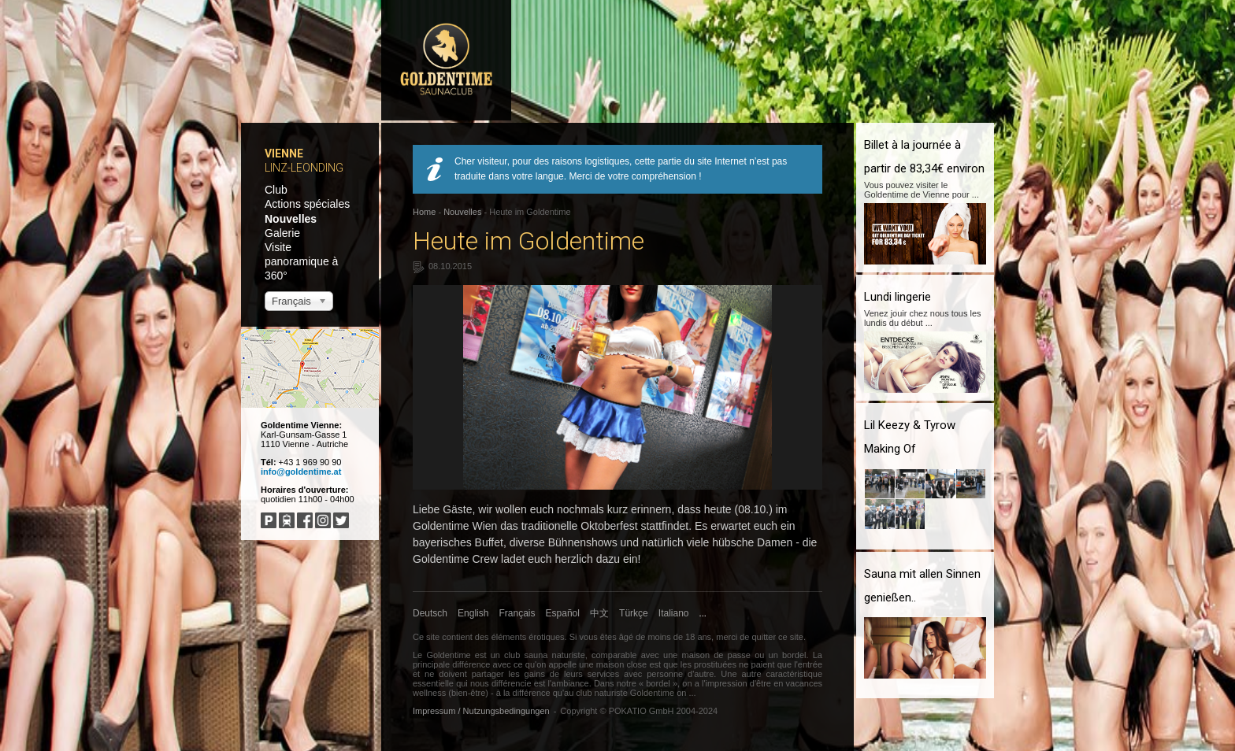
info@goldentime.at (301, 471)
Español (563, 613)
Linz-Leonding (304, 167)
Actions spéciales (307, 204)
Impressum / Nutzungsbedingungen (481, 711)
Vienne (284, 153)
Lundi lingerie (897, 297)
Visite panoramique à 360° (301, 261)
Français (517, 613)
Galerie (282, 233)
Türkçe (633, 613)
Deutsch (430, 613)
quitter (763, 637)
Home (424, 211)
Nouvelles (291, 219)
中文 (599, 613)
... (703, 613)
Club (276, 189)
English (473, 613)
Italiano (673, 613)
